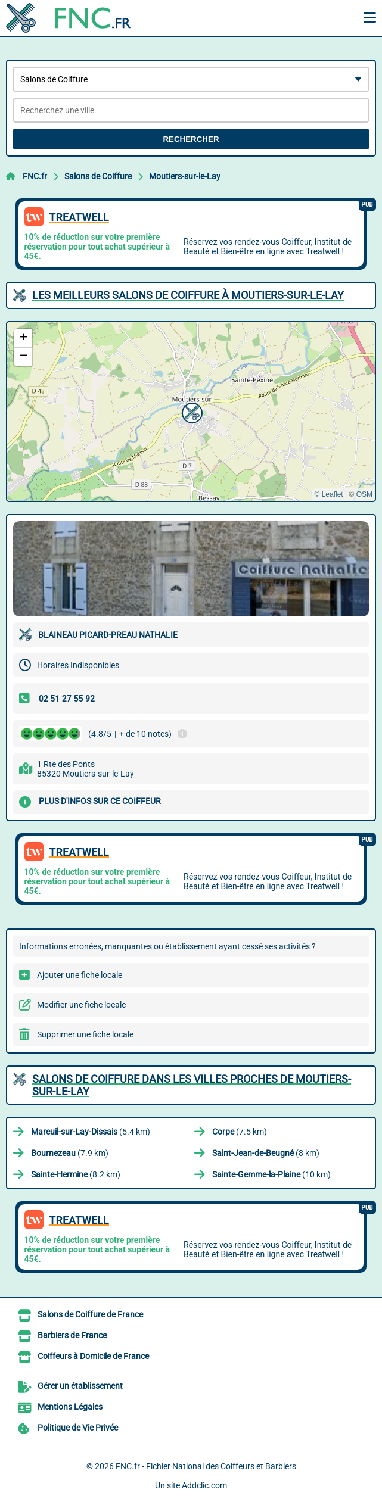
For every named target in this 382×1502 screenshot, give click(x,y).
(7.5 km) (239, 1131)
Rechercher (191, 139)
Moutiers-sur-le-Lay (184, 176)
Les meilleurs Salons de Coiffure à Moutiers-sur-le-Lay (188, 295)
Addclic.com (204, 1485)
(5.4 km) (90, 1131)
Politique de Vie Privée (78, 1427)
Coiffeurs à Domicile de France (93, 1356)
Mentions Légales (70, 1406)
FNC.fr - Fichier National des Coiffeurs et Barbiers (206, 1466)
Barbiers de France (72, 1335)
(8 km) (265, 1153)
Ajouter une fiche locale (79, 975)
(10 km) (271, 1174)
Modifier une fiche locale (81, 1004)
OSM (364, 494)
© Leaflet (328, 494)
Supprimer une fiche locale (85, 1034)
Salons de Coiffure (98, 176)
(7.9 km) (69, 1153)
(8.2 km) (75, 1174)
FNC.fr (35, 176)
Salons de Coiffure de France (90, 1314)
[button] (191, 411)
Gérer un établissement (80, 1386)
